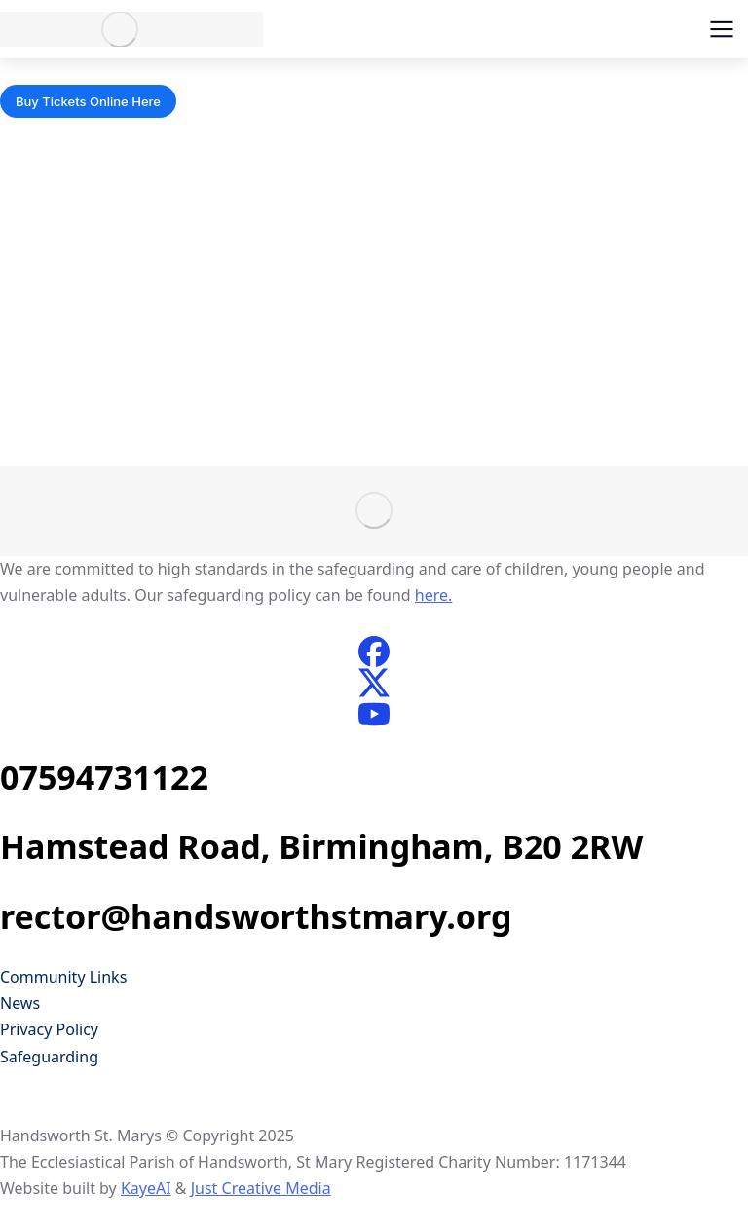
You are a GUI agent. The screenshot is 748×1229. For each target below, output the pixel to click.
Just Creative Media (261, 1188)
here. (434, 595)
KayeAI (146, 1188)
